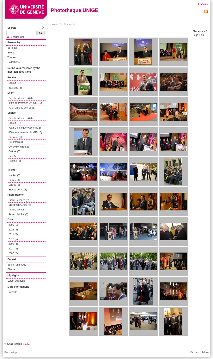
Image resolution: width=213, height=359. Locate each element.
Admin (205, 352)
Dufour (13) (14, 82)
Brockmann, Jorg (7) (19, 204)
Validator (195, 352)
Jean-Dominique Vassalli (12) (24, 127)
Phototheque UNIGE (74, 10)
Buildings (12, 47)
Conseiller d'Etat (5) (19, 146)
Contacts (12, 292)
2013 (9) (13, 229)
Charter (11, 269)
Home (54, 24)
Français (203, 4)
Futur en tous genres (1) (21, 107)
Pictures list (70, 24)
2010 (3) (13, 248)
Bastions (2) (15, 87)
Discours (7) (15, 137)
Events (11, 52)
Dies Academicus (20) (20, 98)
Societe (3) (14, 180)
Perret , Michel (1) (18, 214)
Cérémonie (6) (16, 142)
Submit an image (16, 264)
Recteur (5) (14, 160)
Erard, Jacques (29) (19, 200)
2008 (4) (13, 243)
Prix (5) (12, 156)
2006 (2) (13, 253)
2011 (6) (13, 234)
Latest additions (16, 280)
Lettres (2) (14, 184)
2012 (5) (13, 239)
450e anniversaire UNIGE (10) (25, 103)
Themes (11, 57)
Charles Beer (16, 36)
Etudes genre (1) (17, 189)
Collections (13, 62)
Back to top (10, 352)
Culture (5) (14, 151)
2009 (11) (13, 224)
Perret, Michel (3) (18, 209)
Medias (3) (14, 175)
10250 (26, 343)
